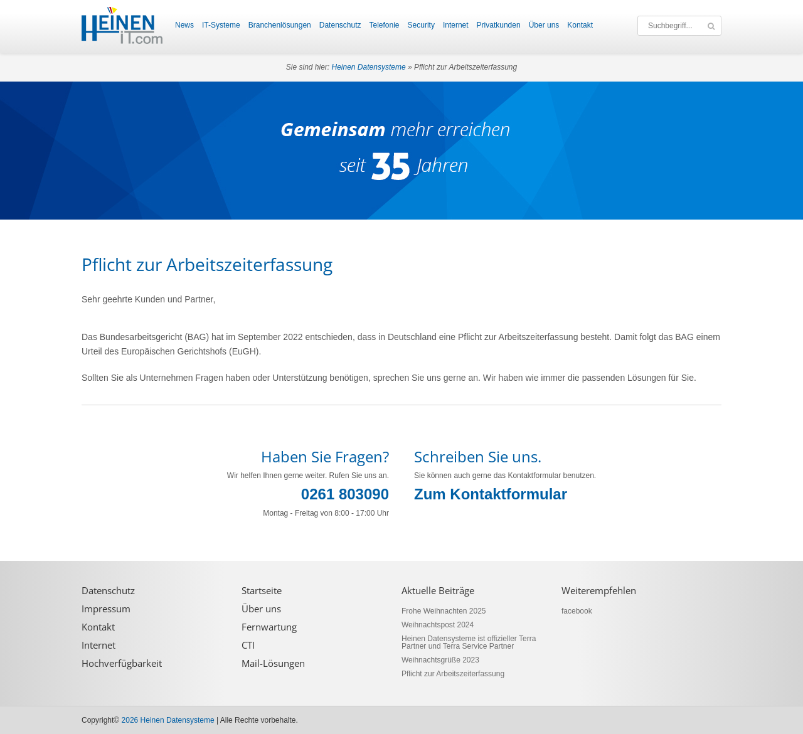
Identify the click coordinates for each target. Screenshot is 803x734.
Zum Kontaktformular (490, 494)
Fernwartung (269, 627)
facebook (576, 611)
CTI (248, 645)
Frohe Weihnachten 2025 (444, 611)
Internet (456, 25)
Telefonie (384, 25)
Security (421, 25)
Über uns (544, 25)
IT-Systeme (221, 25)
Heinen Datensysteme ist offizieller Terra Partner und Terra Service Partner (469, 642)
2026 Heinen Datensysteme (168, 720)
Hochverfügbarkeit (122, 663)
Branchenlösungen (279, 25)
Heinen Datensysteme (369, 67)
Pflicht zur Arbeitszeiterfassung (453, 673)
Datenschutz (340, 25)
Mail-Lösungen (273, 663)
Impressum (106, 609)
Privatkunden (499, 25)
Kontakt (580, 25)
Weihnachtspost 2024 (438, 624)
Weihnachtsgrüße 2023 (440, 660)
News (184, 25)
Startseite (262, 590)
